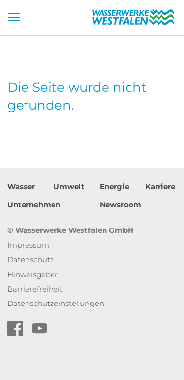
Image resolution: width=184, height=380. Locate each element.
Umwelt (69, 186)
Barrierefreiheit (35, 289)
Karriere (160, 186)
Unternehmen (33, 204)
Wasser (21, 186)
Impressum (28, 245)
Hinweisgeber (32, 274)
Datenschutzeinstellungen (55, 303)
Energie (114, 186)
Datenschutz (30, 259)
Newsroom (120, 204)
